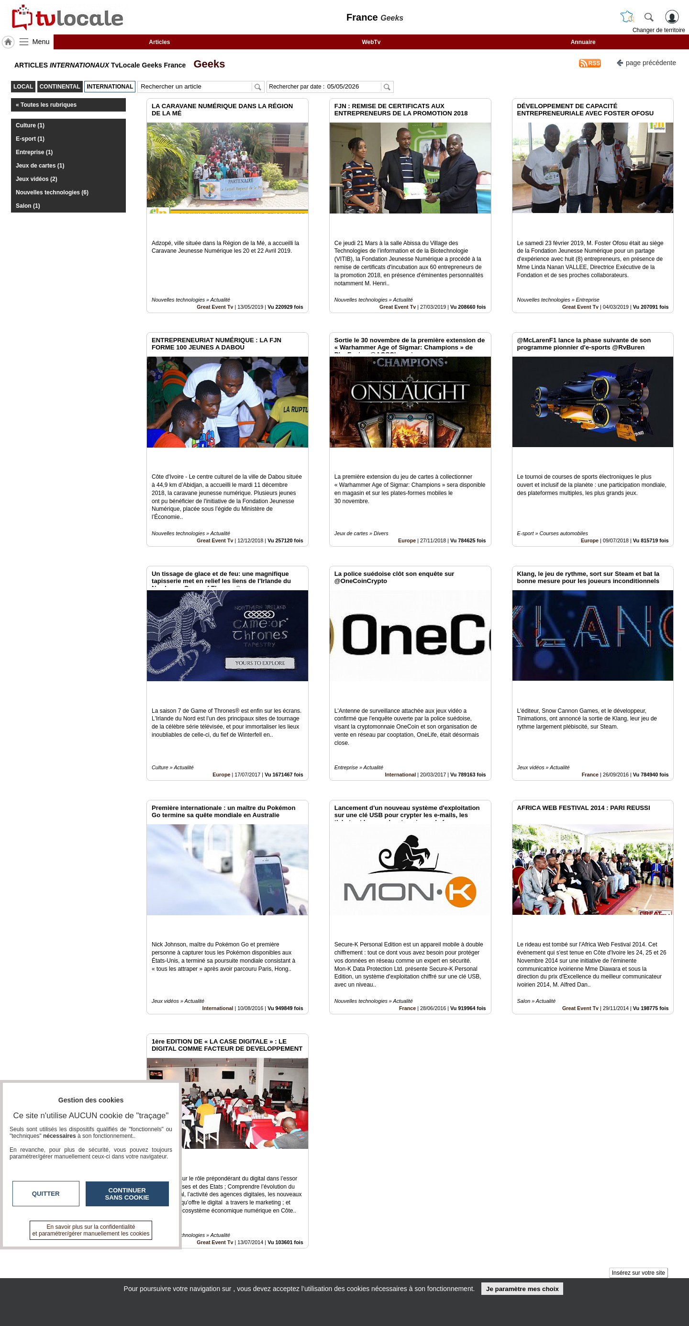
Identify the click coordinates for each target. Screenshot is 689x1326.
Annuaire (583, 42)
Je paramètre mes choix (522, 1288)
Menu (41, 41)
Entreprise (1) (34, 152)
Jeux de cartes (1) (40, 165)
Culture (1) (30, 125)
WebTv (371, 42)
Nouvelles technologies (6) (52, 192)
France (590, 710)
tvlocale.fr (128, 1254)
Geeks (206, 64)
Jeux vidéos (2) (36, 179)
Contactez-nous (292, 1252)
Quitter (46, 1193)
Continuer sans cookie (127, 1194)
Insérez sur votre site (638, 1165)
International (400, 710)
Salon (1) (28, 205)
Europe (407, 497)
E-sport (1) (30, 138)
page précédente (646, 62)
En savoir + (286, 1262)
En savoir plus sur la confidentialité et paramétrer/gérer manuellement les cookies (91, 1230)
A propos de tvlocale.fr (302, 1273)
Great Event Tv (215, 285)
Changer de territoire (659, 30)
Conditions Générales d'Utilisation (471, 1262)
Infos (447, 1252)
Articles (159, 42)
